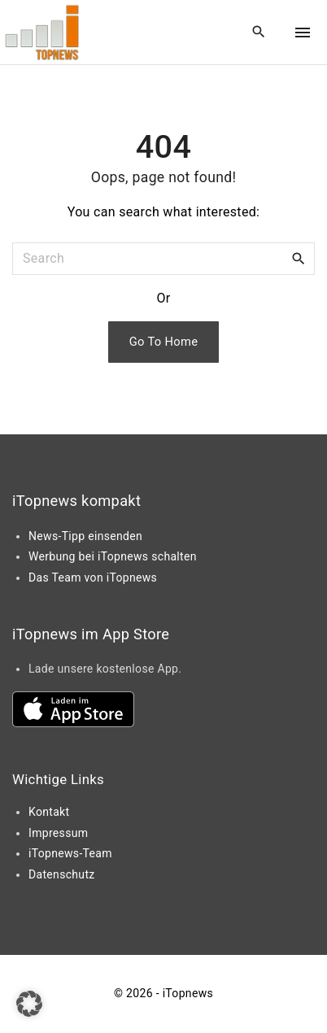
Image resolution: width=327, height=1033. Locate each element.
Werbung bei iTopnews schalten (112, 556)
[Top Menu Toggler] (302, 32)
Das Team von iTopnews (92, 577)
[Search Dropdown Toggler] (259, 32)
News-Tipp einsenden (85, 536)
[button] (29, 1003)
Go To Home (163, 341)
